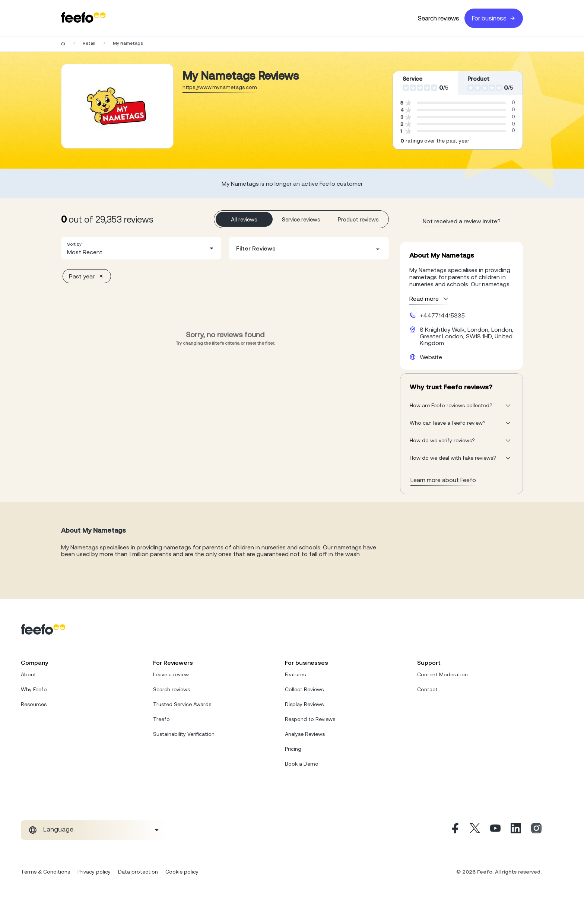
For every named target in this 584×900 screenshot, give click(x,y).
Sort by (74, 244)
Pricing (293, 749)
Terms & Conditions (45, 872)
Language (58, 829)
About (28, 674)
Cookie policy (182, 872)
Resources (34, 704)
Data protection (138, 872)
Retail (89, 43)
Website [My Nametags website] (431, 357)
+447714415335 (442, 315)
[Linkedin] (516, 830)
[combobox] (141, 248)
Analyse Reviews (305, 734)
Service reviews (301, 219)
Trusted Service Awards (182, 704)
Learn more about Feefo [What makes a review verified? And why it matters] (443, 479)
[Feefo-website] (83, 18)
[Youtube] (495, 830)
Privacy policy (94, 872)
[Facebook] (454, 830)
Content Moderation (442, 674)
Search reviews (438, 18)
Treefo (161, 719)
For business (493, 18)
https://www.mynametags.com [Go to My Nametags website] (219, 87)
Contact (427, 689)
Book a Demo (301, 764)
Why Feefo (34, 689)
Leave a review (171, 674)
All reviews (244, 219)
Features (295, 674)
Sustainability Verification (184, 734)
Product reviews (358, 219)
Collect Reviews (304, 689)
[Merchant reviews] (117, 106)
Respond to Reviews (310, 719)
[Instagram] (536, 830)
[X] (475, 830)
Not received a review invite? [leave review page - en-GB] (462, 221)
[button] (141, 248)
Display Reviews (304, 704)
